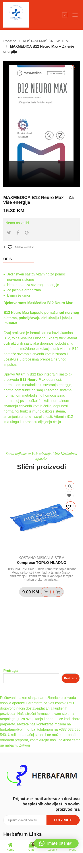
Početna (9, 41)
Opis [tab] (7, 259)
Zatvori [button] (24, 745)
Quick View (70, 485)
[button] (72, 67)
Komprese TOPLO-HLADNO (41, 563)
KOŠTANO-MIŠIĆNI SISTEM (46, 41)
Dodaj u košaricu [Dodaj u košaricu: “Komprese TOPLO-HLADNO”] (46, 592)
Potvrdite (63, 820)
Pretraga (10, 671)
